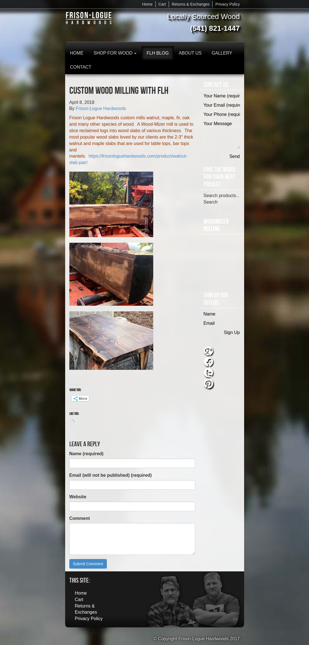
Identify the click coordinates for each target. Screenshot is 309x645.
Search (211, 202)
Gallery (222, 53)
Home (147, 4)
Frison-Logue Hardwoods (101, 108)
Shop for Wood (115, 53)
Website (77, 496)
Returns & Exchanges (190, 4)
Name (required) (86, 453)
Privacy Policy (227, 4)
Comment (79, 518)
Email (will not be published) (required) (110, 475)
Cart (162, 4)
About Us (190, 53)
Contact (80, 67)
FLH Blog (158, 53)
